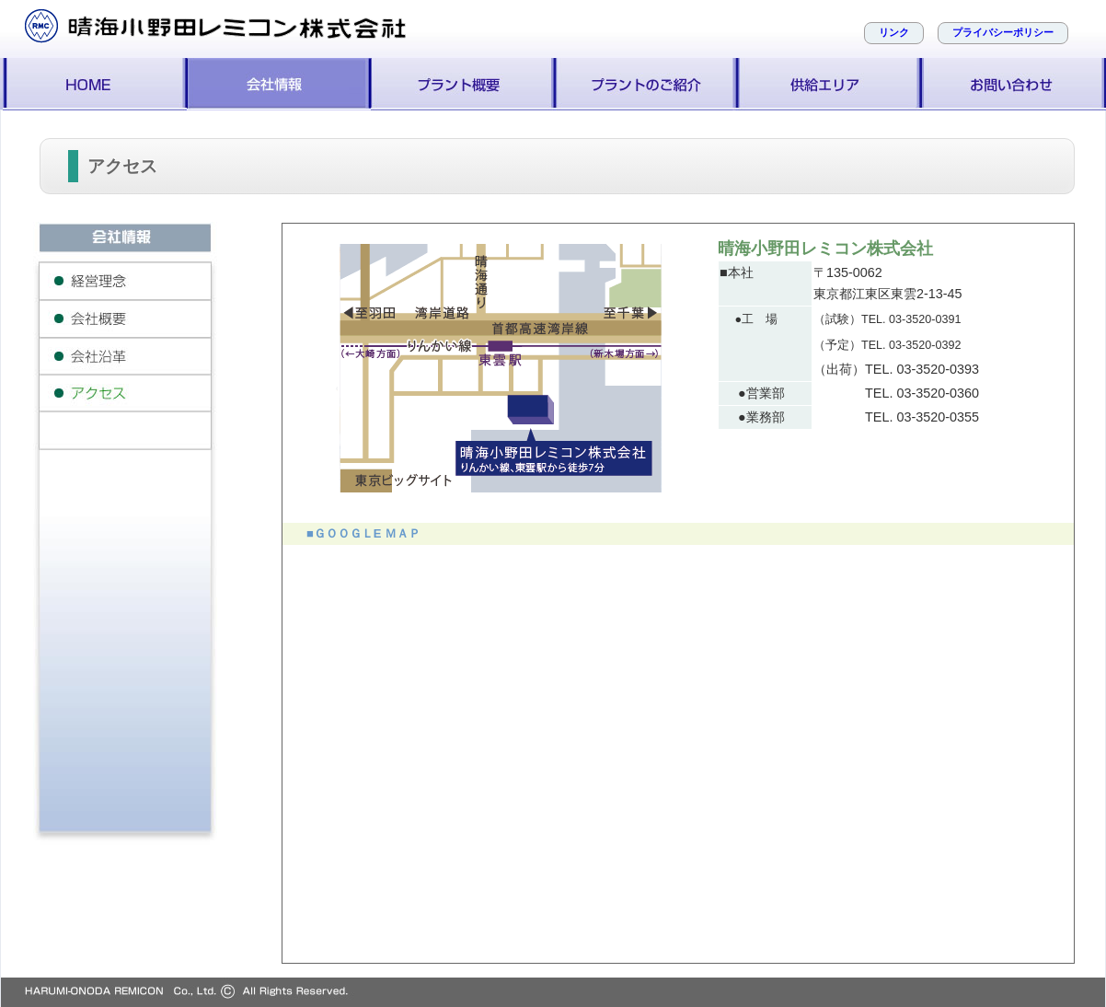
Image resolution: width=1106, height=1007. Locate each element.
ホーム (95, 84)
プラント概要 (463, 84)
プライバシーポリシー (1003, 32)
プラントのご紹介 (647, 84)
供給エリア (831, 84)
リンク (894, 32)
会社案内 (279, 84)
